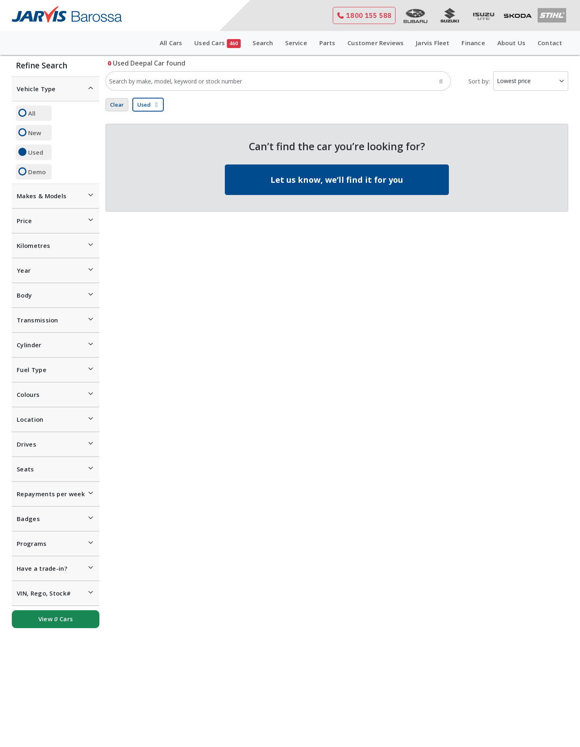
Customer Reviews (375, 43)
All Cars (171, 43)
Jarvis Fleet (432, 43)
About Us (511, 43)
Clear (117, 104)
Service (296, 43)
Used (35, 152)
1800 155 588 (364, 15)
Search (263, 43)
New (34, 133)
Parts (327, 43)
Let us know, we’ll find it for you (336, 179)
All (31, 113)
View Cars (55, 619)
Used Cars (217, 43)
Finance (473, 43)
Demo (37, 172)
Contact (550, 43)
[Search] (441, 81)
